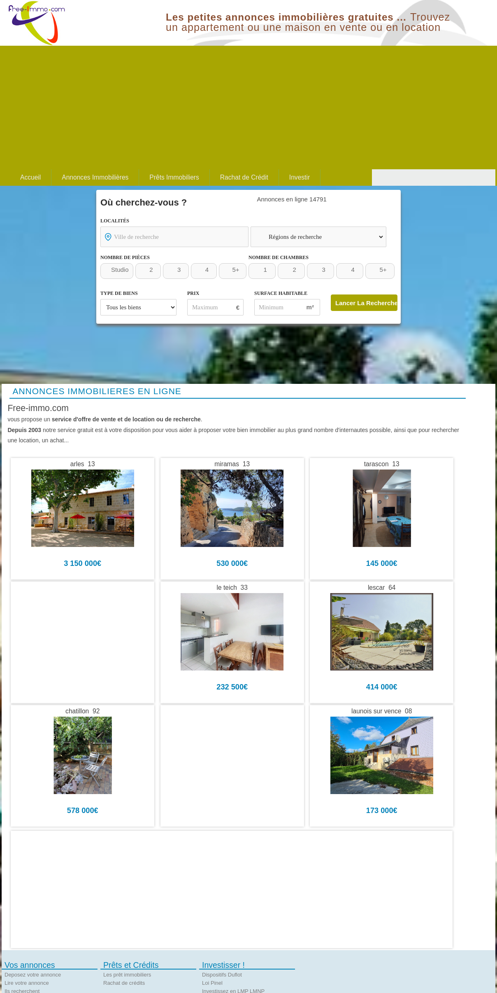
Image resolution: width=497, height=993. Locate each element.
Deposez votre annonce (33, 975)
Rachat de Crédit (244, 177)
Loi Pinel (212, 983)
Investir (299, 177)
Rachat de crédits (124, 983)
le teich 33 (231, 587)
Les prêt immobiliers (127, 975)
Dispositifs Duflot (222, 975)
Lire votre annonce (27, 983)
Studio (120, 269)
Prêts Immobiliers (174, 177)
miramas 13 (232, 464)
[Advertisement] (248, 107)
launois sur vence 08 (381, 711)
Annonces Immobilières (95, 177)
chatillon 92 (82, 711)
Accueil (30, 177)
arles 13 (82, 464)
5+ (235, 269)
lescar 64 (382, 587)
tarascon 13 (381, 464)
